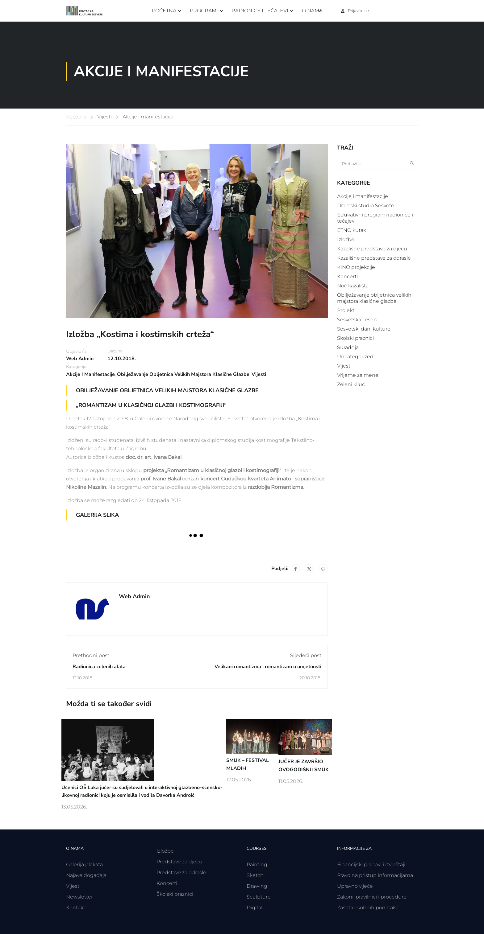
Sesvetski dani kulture (363, 329)
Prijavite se (358, 10)
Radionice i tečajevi (260, 11)
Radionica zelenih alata (99, 666)
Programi (204, 11)
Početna (164, 11)
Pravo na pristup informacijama (375, 875)
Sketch (255, 875)
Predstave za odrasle (181, 872)
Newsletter (79, 897)
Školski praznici (355, 338)
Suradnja (348, 347)
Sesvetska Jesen (357, 320)
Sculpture (259, 897)
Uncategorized (355, 357)
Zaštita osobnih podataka (367, 908)
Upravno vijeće (355, 886)
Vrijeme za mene (357, 375)
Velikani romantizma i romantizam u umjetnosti (268, 666)
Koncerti (347, 276)
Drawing (257, 886)
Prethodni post (91, 655)
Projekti (346, 310)
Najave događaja (86, 875)
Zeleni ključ (351, 384)
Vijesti (104, 117)
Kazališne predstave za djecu (372, 249)
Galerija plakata (84, 864)
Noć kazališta (353, 286)
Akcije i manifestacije (148, 117)
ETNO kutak (351, 230)
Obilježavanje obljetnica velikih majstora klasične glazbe (183, 374)
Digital (254, 908)
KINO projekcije (356, 267)
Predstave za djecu (179, 862)
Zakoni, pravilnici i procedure (372, 897)
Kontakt (75, 908)
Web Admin (80, 358)
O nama (312, 11)
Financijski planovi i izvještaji (371, 864)
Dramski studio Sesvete (365, 205)
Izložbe (345, 239)
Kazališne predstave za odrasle (374, 258)
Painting (257, 864)
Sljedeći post (305, 655)
